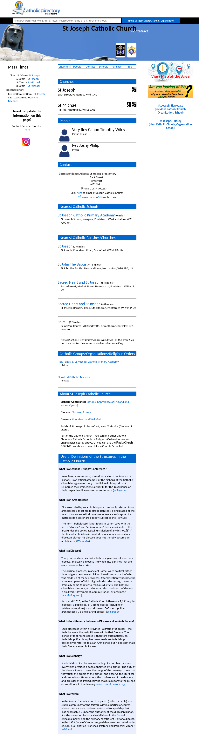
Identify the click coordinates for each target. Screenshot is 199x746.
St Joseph (34, 75)
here (27, 129)
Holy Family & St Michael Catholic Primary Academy (88, 361)
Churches (64, 66)
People (77, 66)
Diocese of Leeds (81, 412)
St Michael (33, 82)
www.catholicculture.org (110, 684)
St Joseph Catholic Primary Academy (86, 215)
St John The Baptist (73, 264)
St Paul (63, 322)
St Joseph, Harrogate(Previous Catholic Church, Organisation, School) (170, 109)
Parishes (116, 66)
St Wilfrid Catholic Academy (74, 377)
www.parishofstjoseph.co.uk (97, 197)
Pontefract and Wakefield (87, 419)
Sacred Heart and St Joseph (79, 282)
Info (129, 66)
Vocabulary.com (71, 595)
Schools (103, 66)
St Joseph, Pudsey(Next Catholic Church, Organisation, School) (171, 124)
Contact (90, 66)
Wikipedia (120, 490)
